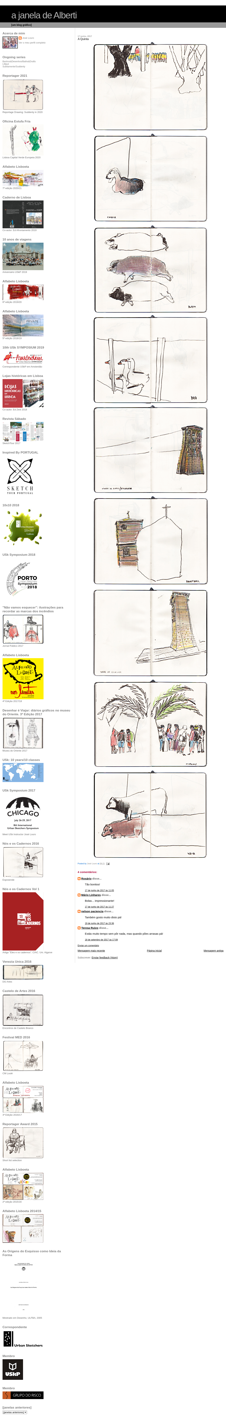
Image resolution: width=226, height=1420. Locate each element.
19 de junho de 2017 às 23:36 (99, 923)
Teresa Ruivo (89, 927)
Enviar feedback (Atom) (105, 957)
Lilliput (6, 64)
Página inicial (154, 950)
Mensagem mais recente (91, 950)
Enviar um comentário (88, 945)
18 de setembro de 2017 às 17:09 (101, 939)
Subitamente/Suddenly (14, 66)
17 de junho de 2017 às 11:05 (99, 890)
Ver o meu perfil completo (32, 42)
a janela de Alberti (44, 15)
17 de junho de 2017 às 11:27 (99, 907)
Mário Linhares (91, 894)
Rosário (86, 878)
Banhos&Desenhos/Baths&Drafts (19, 61)
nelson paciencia (92, 911)
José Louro (28, 38)
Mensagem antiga (213, 950)
